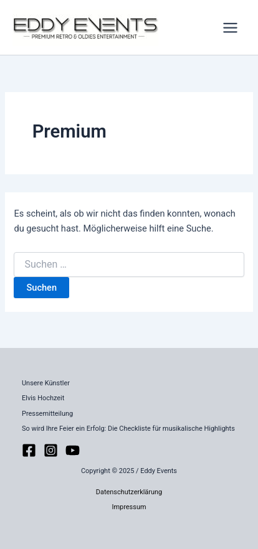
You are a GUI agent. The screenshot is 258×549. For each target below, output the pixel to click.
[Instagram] (51, 450)
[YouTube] (72, 450)
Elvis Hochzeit (43, 398)
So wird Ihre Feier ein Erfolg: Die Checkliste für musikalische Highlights (128, 429)
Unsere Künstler (46, 383)
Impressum (129, 507)
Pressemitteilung (47, 414)
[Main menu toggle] (230, 27)
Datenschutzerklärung (129, 492)
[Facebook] (29, 450)
